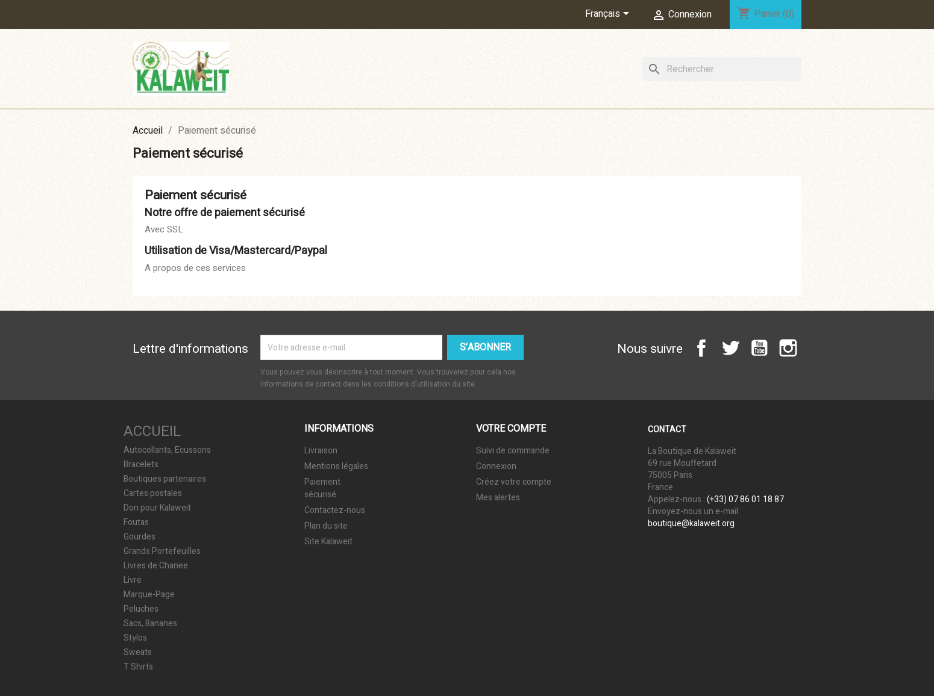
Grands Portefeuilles (162, 551)
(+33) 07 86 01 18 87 (745, 499)
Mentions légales (336, 466)
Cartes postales (153, 493)
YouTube (759, 348)
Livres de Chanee (156, 566)
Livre (133, 580)
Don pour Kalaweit (157, 508)
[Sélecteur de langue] (609, 14)
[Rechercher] (721, 69)
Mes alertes (498, 497)
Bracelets (141, 465)
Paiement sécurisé (322, 488)
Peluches (141, 609)
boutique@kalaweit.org (691, 523)
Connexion (496, 466)
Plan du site (326, 526)
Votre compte (511, 428)
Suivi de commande (513, 450)
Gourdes (139, 537)
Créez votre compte (513, 482)
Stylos (135, 638)
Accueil (152, 431)
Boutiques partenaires (165, 479)
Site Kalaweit (328, 541)
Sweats (138, 652)
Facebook (701, 348)
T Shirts (138, 667)
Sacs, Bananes (150, 624)
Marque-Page (149, 595)
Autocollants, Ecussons (167, 450)
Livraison (320, 450)
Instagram (788, 348)
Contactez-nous (334, 510)
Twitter (730, 348)
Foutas (136, 522)
